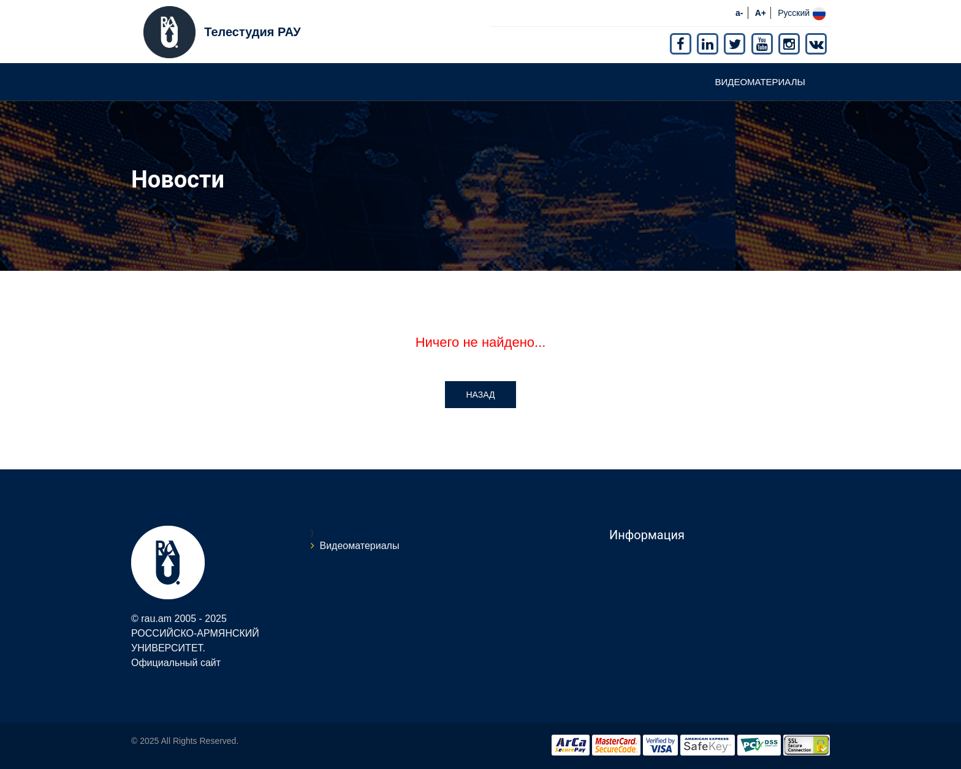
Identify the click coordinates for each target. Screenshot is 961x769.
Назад (480, 395)
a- (739, 13)
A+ (760, 13)
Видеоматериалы (760, 82)
